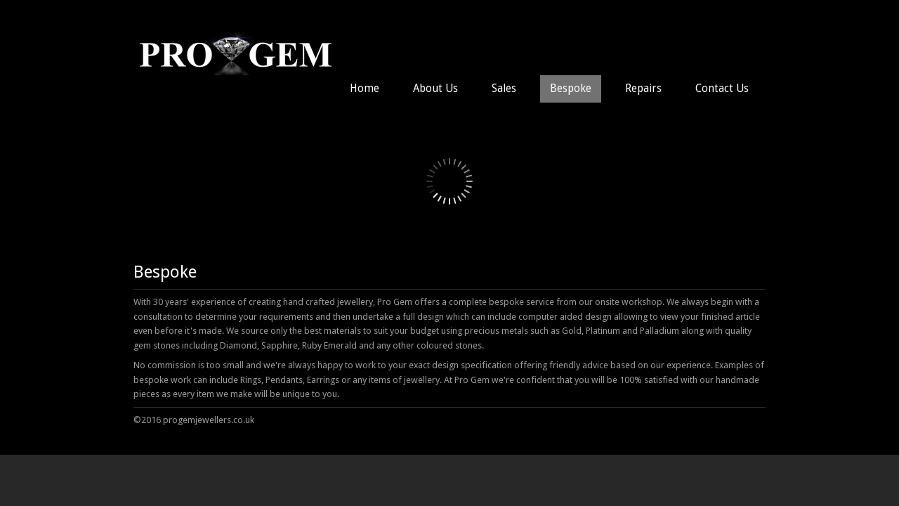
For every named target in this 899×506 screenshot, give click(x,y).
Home (364, 88)
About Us (435, 88)
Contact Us (722, 88)
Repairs (643, 88)
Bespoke (570, 88)
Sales (504, 88)
